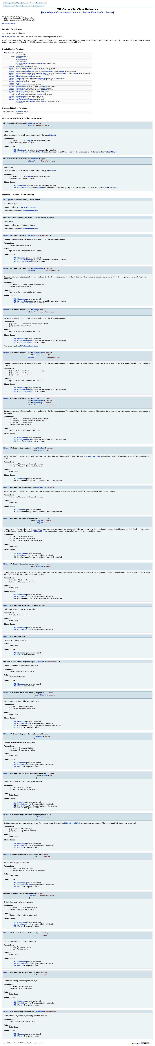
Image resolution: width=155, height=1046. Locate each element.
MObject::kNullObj (93, 457)
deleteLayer (19, 81)
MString (26, 70)
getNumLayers (20, 85)
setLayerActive (20, 93)
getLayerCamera (21, 88)
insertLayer (19, 78)
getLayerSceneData (22, 91)
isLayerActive (20, 95)
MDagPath (31, 75)
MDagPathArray (29, 68)
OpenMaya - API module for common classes (66, 12)
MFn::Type (11, 53)
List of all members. (9, 24)
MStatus (39, 63)
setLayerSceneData (22, 90)
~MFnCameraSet (21, 56)
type (17, 53)
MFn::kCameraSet (28, 207)
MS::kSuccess (19, 150)
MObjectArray (48, 72)
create (18, 67)
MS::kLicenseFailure (21, 260)
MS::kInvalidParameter (22, 152)
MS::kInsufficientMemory (23, 262)
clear (17, 83)
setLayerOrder (20, 96)
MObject (29, 63)
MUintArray (31, 99)
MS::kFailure (18, 655)
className (19, 112)
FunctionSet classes (102, 12)
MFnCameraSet (8, 37)
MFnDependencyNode (29, 211)
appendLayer (20, 75)
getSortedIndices (21, 99)
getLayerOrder (20, 98)
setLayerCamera (21, 86)
